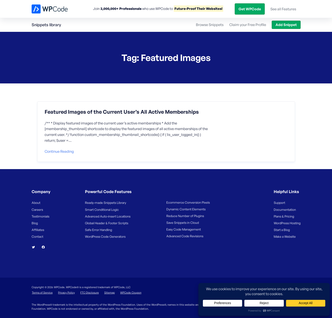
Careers (37, 209)
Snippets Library (188, 9)
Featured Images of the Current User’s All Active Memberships (122, 112)
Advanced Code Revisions (184, 236)
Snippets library (46, 24)
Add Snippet (286, 24)
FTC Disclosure (89, 292)
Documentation (285, 209)
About (36, 203)
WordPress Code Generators (105, 236)
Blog (241, 9)
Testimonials (40, 216)
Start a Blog (282, 230)
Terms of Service (42, 292)
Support (279, 203)
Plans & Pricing (284, 216)
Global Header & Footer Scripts (106, 223)
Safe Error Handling (98, 230)
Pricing (164, 9)
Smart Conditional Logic (102, 209)
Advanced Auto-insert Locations (107, 216)
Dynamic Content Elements (186, 209)
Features (141, 9)
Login (255, 9)
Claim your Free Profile (247, 24)
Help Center (218, 9)
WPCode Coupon (130, 292)
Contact (37, 236)
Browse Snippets (210, 24)
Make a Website (285, 236)
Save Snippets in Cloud (182, 222)
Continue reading (59, 151)
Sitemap (109, 292)
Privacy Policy (66, 292)
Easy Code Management (183, 229)
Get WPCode (280, 9)
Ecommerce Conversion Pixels (188, 202)
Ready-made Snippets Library (105, 203)
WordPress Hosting (287, 223)
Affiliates (38, 230)
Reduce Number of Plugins (185, 216)
